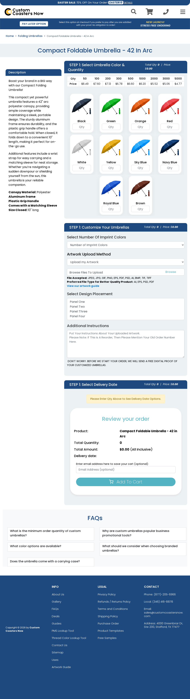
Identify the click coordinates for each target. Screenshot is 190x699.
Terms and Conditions (113, 609)
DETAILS (128, 2)
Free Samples (107, 638)
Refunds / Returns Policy (114, 602)
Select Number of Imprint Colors (96, 237)
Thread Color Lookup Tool (69, 638)
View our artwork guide (83, 286)
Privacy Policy (107, 594)
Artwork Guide (61, 667)
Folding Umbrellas (30, 36)
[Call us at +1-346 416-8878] (166, 13)
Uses (55, 660)
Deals (56, 616)
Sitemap (57, 652)
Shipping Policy (108, 616)
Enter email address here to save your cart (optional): (112, 464)
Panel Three (125, 311)
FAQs (55, 609)
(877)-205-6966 (165, 594)
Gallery (56, 602)
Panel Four (125, 316)
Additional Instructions (88, 325)
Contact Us (59, 645)
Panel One (125, 301)
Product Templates (111, 631)
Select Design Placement (91, 293)
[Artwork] (125, 262)
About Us (58, 594)
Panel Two (125, 306)
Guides (56, 623)
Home (10, 36)
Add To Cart (125, 482)
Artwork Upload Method (89, 254)
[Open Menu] (181, 12)
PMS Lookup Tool (63, 631)
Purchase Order (108, 623)
